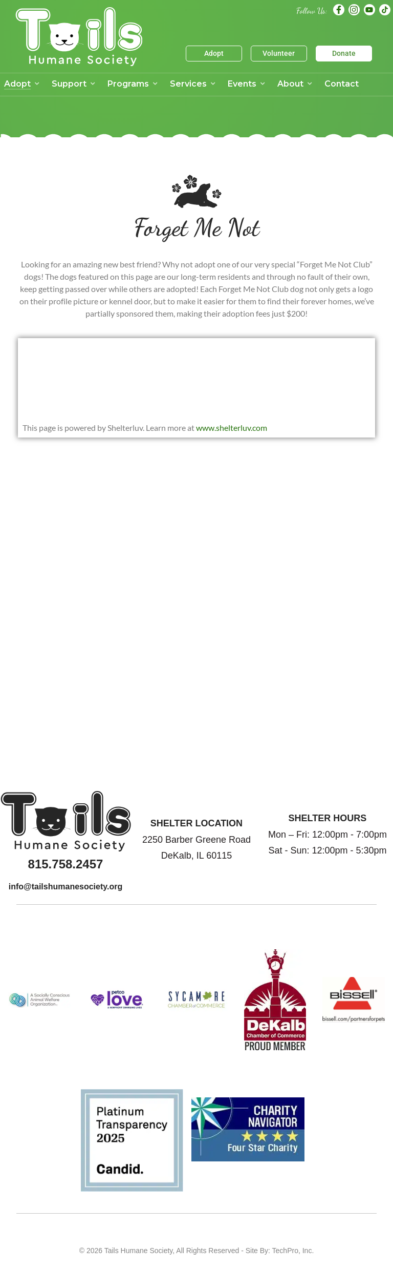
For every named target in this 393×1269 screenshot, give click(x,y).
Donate (344, 53)
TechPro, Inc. (293, 1250)
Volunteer (279, 53)
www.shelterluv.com (231, 427)
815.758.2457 (65, 864)
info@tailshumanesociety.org (65, 887)
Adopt (214, 53)
